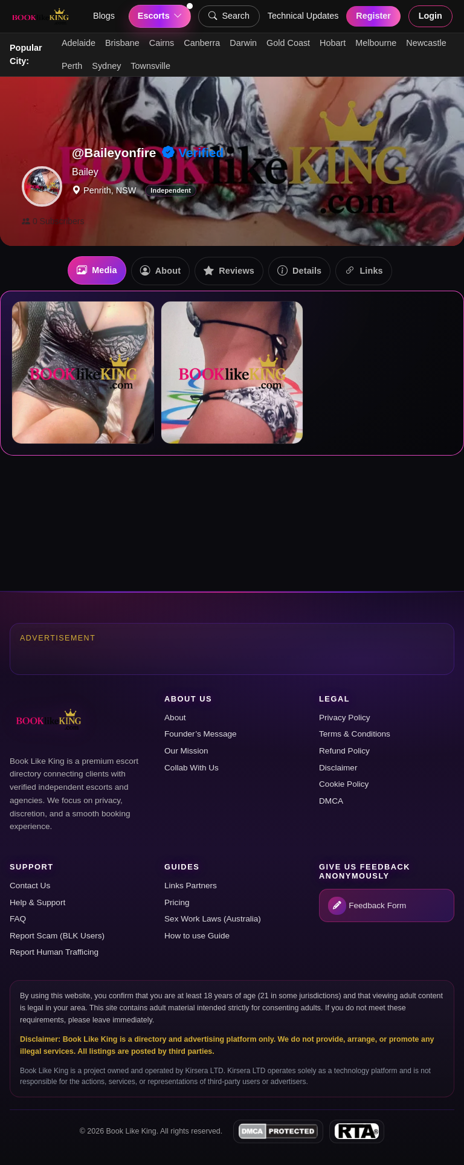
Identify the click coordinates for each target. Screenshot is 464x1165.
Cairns (162, 43)
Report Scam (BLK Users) (57, 935)
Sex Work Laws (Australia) (212, 918)
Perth (72, 66)
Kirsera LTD (204, 1071)
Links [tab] (363, 271)
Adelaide (78, 43)
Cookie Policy (344, 784)
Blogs (104, 16)
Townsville (150, 66)
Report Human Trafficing (54, 952)
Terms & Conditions (354, 733)
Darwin (243, 43)
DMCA (331, 800)
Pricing (177, 902)
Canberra (202, 43)
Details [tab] (299, 271)
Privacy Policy (344, 717)
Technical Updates (303, 16)
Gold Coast (288, 43)
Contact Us (30, 885)
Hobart (333, 43)
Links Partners (190, 885)
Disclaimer (338, 767)
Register (373, 16)
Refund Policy (344, 750)
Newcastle (426, 43)
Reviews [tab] (229, 271)
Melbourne (375, 43)
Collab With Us (191, 767)
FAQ (18, 918)
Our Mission (186, 750)
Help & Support (37, 902)
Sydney (106, 66)
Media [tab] (97, 270)
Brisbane (122, 43)
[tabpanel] (232, 373)
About (175, 717)
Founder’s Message (200, 733)
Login (430, 16)
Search (229, 16)
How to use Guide (197, 935)
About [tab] (160, 271)
